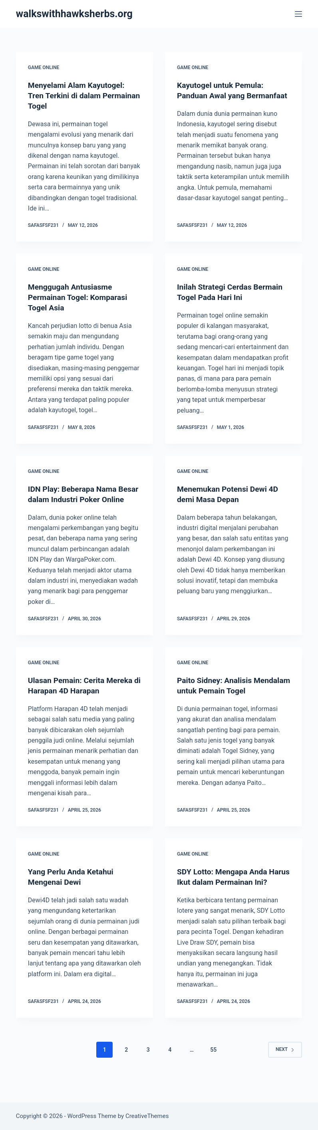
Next (285, 1070)
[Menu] (298, 14)
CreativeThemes (147, 1116)
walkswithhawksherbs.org (74, 14)
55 (213, 1070)
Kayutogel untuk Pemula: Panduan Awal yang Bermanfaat (222, 95)
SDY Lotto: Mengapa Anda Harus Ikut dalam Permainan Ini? (228, 892)
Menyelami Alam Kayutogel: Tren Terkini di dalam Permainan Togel (78, 95)
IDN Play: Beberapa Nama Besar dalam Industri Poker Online (76, 499)
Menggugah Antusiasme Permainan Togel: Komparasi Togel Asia (79, 297)
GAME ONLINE (43, 67)
